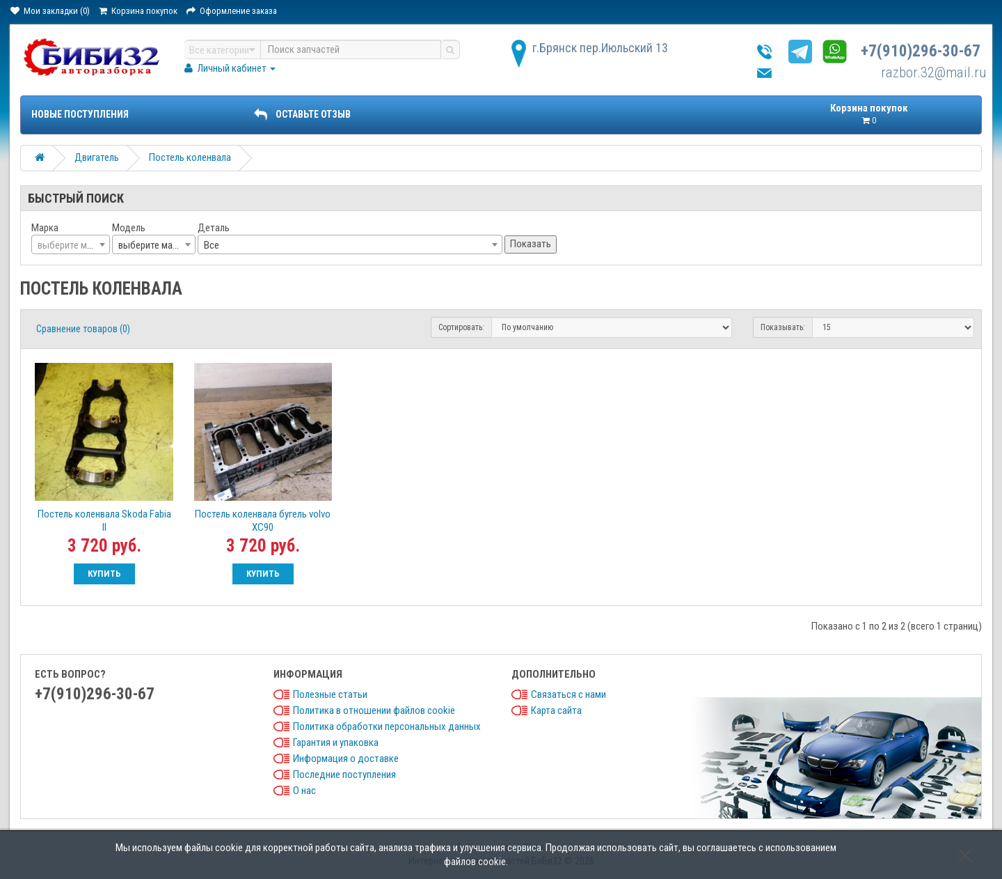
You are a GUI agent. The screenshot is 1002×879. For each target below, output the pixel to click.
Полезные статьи (330, 694)
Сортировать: (461, 327)
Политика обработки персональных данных (387, 726)
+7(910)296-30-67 (920, 51)
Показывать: (783, 327)
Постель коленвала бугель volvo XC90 (263, 521)
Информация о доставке (346, 758)
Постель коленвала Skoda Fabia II (104, 521)
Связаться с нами (568, 694)
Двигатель (96, 157)
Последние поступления (344, 774)
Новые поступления (80, 114)
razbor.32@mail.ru (934, 72)
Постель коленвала (190, 157)
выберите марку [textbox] (152, 245)
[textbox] (70, 245)
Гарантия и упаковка (336, 742)
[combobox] (70, 244)
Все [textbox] (211, 245)
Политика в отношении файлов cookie (374, 710)
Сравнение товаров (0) (83, 328)
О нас (304, 790)
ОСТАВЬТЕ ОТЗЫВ (302, 114)
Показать (530, 244)
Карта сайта (556, 710)
